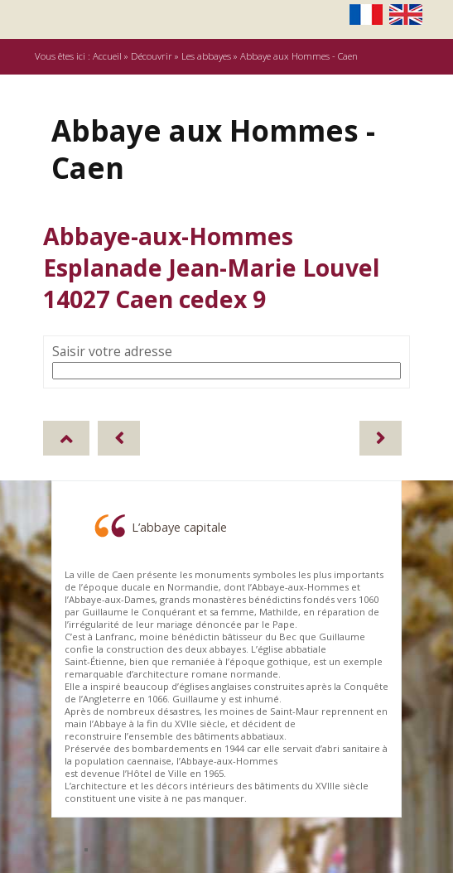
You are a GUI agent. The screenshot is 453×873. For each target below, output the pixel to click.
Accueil (107, 56)
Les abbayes (206, 56)
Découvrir (151, 56)
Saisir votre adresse (112, 351)
